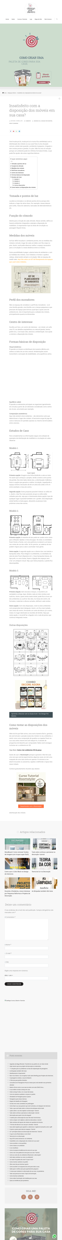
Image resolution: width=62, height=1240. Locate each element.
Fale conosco (50, 1220)
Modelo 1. (17, 179)
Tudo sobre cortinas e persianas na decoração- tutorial (26, 1048)
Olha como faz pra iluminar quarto (20, 1102)
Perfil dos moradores (18, 170)
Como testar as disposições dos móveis (24, 187)
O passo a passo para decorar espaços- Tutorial (24, 1067)
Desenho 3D (39, 121)
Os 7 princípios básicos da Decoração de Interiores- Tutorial (28, 1069)
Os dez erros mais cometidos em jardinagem (23, 1037)
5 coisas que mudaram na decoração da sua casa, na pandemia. (29, 1109)
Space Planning (20, 123)
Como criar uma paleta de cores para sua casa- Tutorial (26, 1090)
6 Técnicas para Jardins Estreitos (19, 1013)
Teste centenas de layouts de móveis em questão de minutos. (28, 1058)
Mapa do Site (38, 19)
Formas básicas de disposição (21, 175)
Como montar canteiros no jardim (20, 1100)
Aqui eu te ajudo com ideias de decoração (33, 1220)
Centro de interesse (18, 172)
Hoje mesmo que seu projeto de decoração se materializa (27, 997)
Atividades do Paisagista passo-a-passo (21, 1030)
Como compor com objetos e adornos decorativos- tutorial (27, 1055)
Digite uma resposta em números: (16, 929)
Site (7, 920)
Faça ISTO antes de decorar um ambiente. (22, 1076)
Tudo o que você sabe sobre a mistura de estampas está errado (29, 1044)
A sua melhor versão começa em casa (21, 1023)
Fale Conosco (48, 19)
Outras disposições (19, 185)
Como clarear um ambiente (18, 1083)
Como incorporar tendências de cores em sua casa (25, 1088)
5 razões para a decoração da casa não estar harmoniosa (27, 1053)
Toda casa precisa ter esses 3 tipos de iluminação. (25, 1111)
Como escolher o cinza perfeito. (19, 1081)
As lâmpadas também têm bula (42, 849)
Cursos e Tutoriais (22, 19)
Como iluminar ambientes (17, 1114)
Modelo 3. (17, 183)
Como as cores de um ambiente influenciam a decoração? (27, 1093)
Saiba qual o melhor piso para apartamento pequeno (26, 1107)
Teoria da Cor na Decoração (41, 830)
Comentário (11, 875)
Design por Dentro (21, 1216)
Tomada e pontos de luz (19, 163)
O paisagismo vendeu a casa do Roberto (22, 1011)
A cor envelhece (14, 1086)
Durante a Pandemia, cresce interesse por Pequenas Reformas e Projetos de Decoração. (17, 851)
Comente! (29, 121)
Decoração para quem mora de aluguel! (22, 1051)
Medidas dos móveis (18, 168)
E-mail (9, 911)
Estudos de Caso (17, 177)
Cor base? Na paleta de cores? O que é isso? (23, 1097)
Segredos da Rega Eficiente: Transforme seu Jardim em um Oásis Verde (31, 995)
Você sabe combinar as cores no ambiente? (23, 1095)
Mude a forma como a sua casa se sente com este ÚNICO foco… (29, 1020)
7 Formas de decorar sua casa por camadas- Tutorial (25, 1060)
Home (7, 19)
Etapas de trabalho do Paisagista (19, 1034)
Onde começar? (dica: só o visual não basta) (23, 1025)
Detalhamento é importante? (18, 1004)
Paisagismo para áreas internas (19, 1032)
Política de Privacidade (14, 1220)
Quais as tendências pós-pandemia (20, 1118)
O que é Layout (31, 431)
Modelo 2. (17, 181)
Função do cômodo (18, 166)
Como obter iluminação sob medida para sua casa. (25, 1116)
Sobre (13, 19)
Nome (8, 903)
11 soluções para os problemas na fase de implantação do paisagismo (31, 999)
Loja (31, 19)
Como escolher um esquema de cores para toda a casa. (26, 1104)
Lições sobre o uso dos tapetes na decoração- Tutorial (26, 1046)
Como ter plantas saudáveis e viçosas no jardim (24, 1027)
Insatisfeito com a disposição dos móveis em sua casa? (26, 1079)
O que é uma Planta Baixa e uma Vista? (21, 1072)
